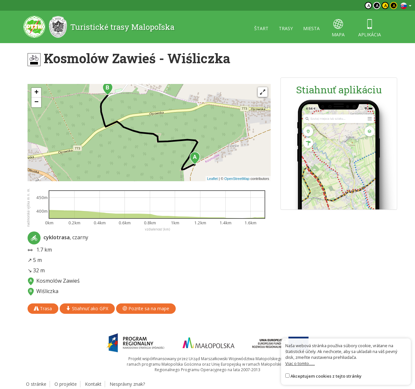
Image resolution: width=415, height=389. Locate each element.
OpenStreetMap (237, 179)
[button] (195, 158)
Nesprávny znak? (127, 384)
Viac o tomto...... (300, 363)
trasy (286, 28)
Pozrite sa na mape (146, 308)
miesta (311, 28)
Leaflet (212, 179)
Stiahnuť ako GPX (87, 308)
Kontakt (93, 384)
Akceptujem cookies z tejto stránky (326, 376)
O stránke (36, 384)
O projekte (65, 384)
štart (261, 28)
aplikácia (369, 28)
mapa (338, 28)
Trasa (43, 308)
